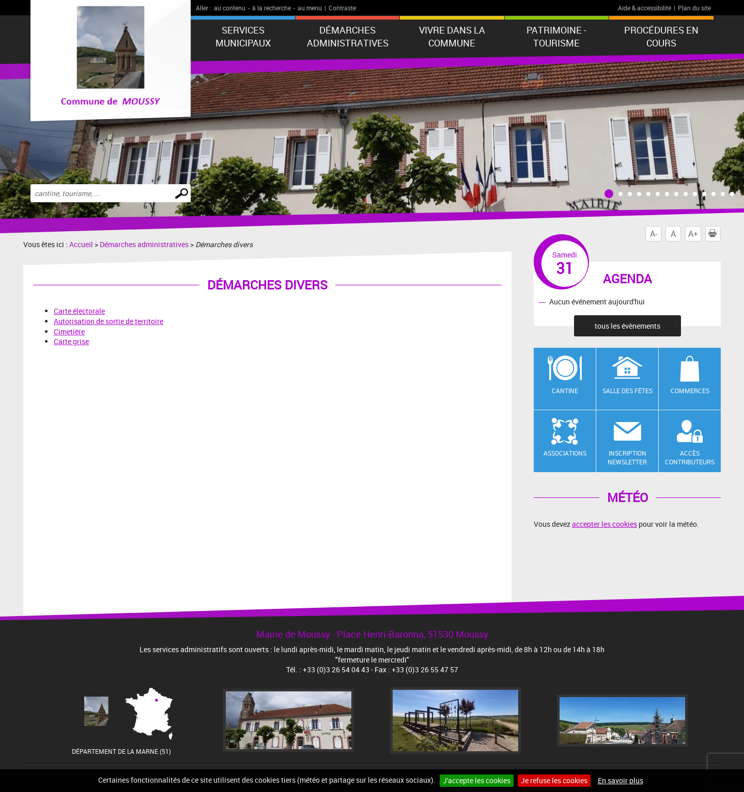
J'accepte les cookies (476, 780)
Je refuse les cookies (554, 780)
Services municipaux (243, 36)
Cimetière (69, 331)
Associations (565, 453)
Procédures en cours (661, 36)
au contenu (229, 8)
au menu (310, 8)
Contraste (342, 8)
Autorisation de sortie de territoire (108, 321)
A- (653, 233)
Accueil (81, 244)
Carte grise (71, 341)
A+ (693, 233)
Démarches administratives (348, 36)
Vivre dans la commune (452, 36)
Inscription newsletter (627, 457)
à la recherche (271, 8)
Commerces (690, 390)
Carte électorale (79, 311)
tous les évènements (627, 326)
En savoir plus (620, 780)
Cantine (565, 390)
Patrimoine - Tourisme (556, 36)
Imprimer (714, 233)
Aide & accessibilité (644, 8)
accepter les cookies (604, 524)
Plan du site (694, 8)
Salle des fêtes (627, 390)
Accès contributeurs (690, 457)
